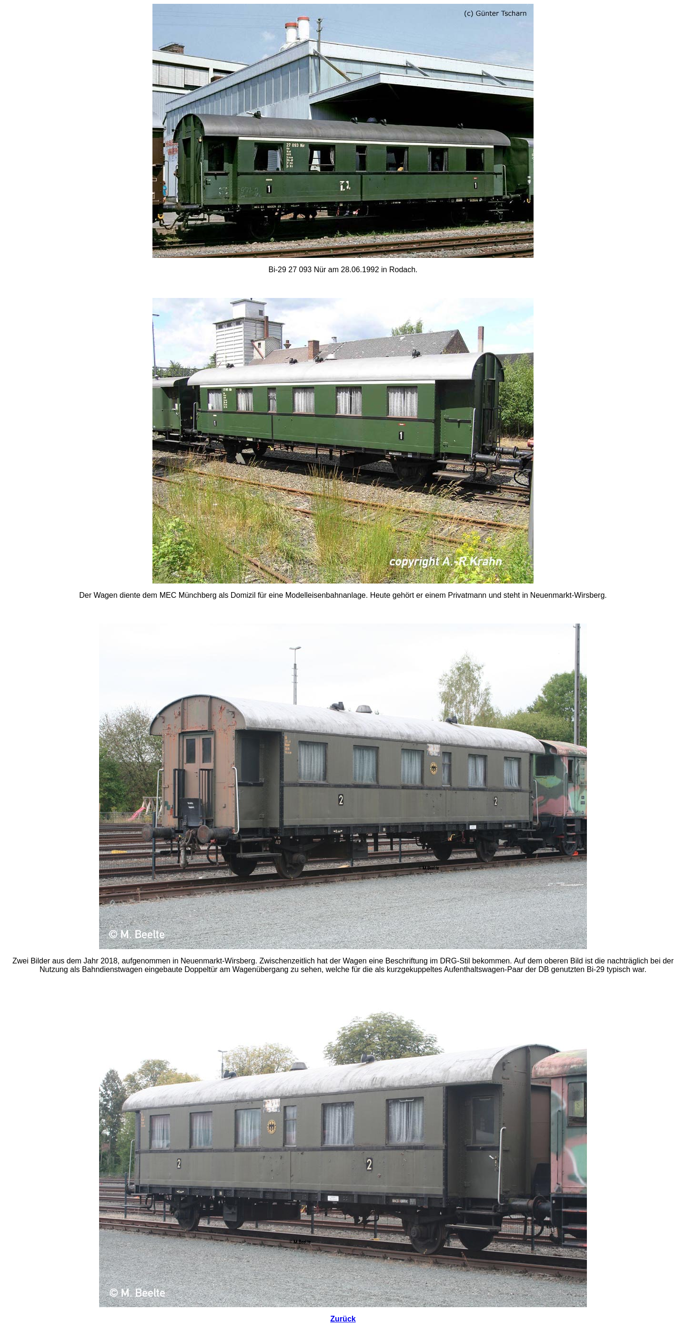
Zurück (342, 1319)
